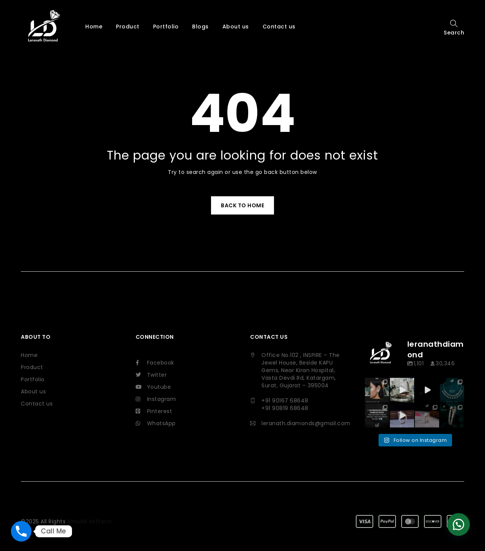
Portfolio (33, 379)
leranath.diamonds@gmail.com (305, 423)
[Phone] (21, 531)
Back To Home (242, 205)
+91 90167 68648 (284, 400)
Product (32, 367)
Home (29, 355)
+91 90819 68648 (284, 408)
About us (33, 391)
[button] (458, 524)
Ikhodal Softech (89, 505)
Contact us (37, 403)
